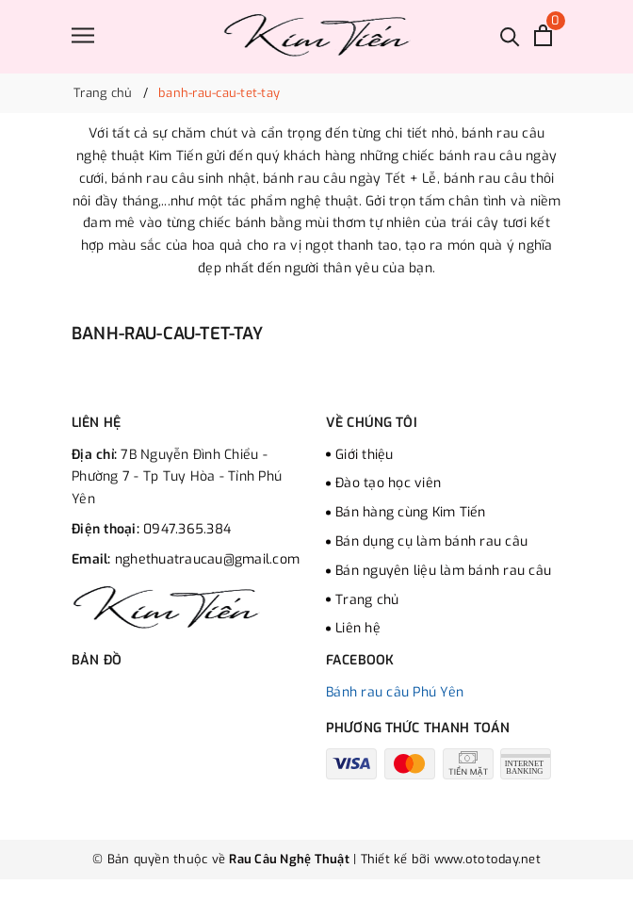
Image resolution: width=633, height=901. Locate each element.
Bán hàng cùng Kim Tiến (410, 512)
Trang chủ (366, 600)
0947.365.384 (187, 529)
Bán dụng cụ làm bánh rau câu (431, 541)
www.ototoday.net (485, 859)
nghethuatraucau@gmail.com (207, 559)
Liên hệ (358, 628)
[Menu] (83, 35)
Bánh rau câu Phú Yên (394, 692)
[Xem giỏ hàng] (543, 35)
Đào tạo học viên (388, 483)
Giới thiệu (364, 455)
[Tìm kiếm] (510, 35)
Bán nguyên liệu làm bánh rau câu (443, 571)
